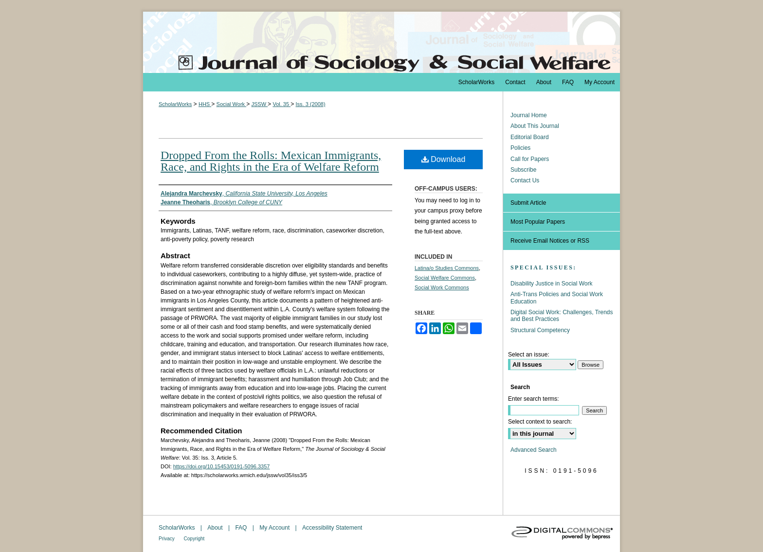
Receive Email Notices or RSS (549, 240)
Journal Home (528, 115)
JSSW (259, 104)
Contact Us (524, 180)
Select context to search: (540, 421)
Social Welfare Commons (445, 278)
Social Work (232, 104)
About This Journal (534, 126)
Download (443, 159)
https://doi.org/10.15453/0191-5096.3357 (221, 466)
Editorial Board (529, 137)
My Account (275, 527)
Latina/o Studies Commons (447, 268)
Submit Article (528, 202)
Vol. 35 (281, 104)
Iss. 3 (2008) (310, 104)
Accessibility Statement (332, 527)
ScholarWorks (175, 104)
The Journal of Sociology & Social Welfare (381, 42)
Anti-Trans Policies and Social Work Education (556, 297)
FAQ (241, 527)
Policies (520, 147)
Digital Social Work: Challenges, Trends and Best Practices (561, 315)
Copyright (194, 538)
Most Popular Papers (537, 221)
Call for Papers (529, 159)
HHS (205, 104)
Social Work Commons (442, 287)
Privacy (167, 538)
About (215, 527)
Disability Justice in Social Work (551, 283)
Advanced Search (533, 449)
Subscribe (523, 169)
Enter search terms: (533, 398)
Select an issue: (528, 354)
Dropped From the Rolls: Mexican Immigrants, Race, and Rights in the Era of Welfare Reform (271, 161)
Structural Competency (540, 330)
